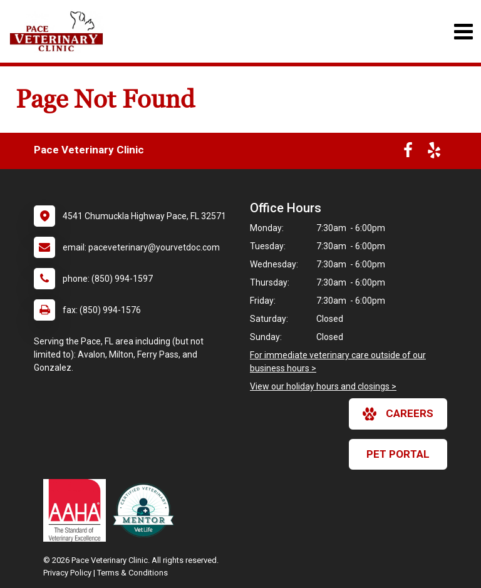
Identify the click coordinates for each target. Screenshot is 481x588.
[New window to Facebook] (408, 153)
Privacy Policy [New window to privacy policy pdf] (67, 572)
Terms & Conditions (132, 572)
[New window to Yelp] (434, 153)
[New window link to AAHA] (77, 510)
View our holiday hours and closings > (323, 386)
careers (398, 414)
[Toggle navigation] (463, 32)
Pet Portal (398, 454)
